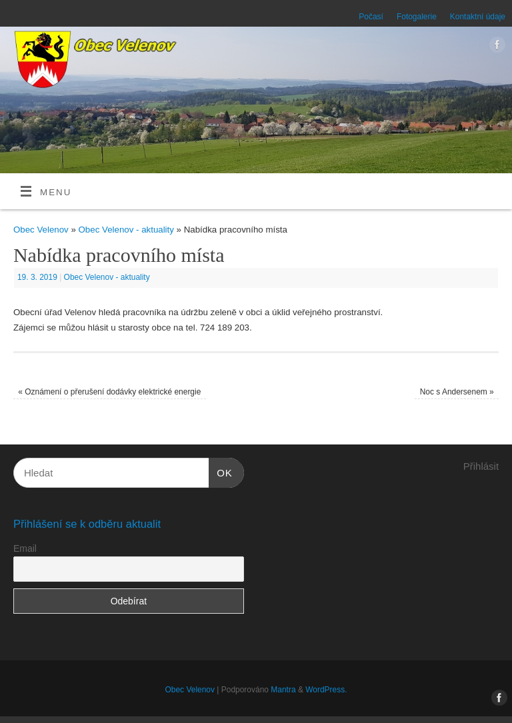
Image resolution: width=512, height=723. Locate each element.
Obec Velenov (41, 230)
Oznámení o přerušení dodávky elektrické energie (109, 391)
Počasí (371, 16)
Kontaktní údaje (477, 16)
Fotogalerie (417, 16)
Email (25, 548)
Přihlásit (481, 466)
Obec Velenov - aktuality (126, 230)
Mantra (283, 689)
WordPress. (326, 689)
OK (221, 471)
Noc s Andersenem (457, 391)
